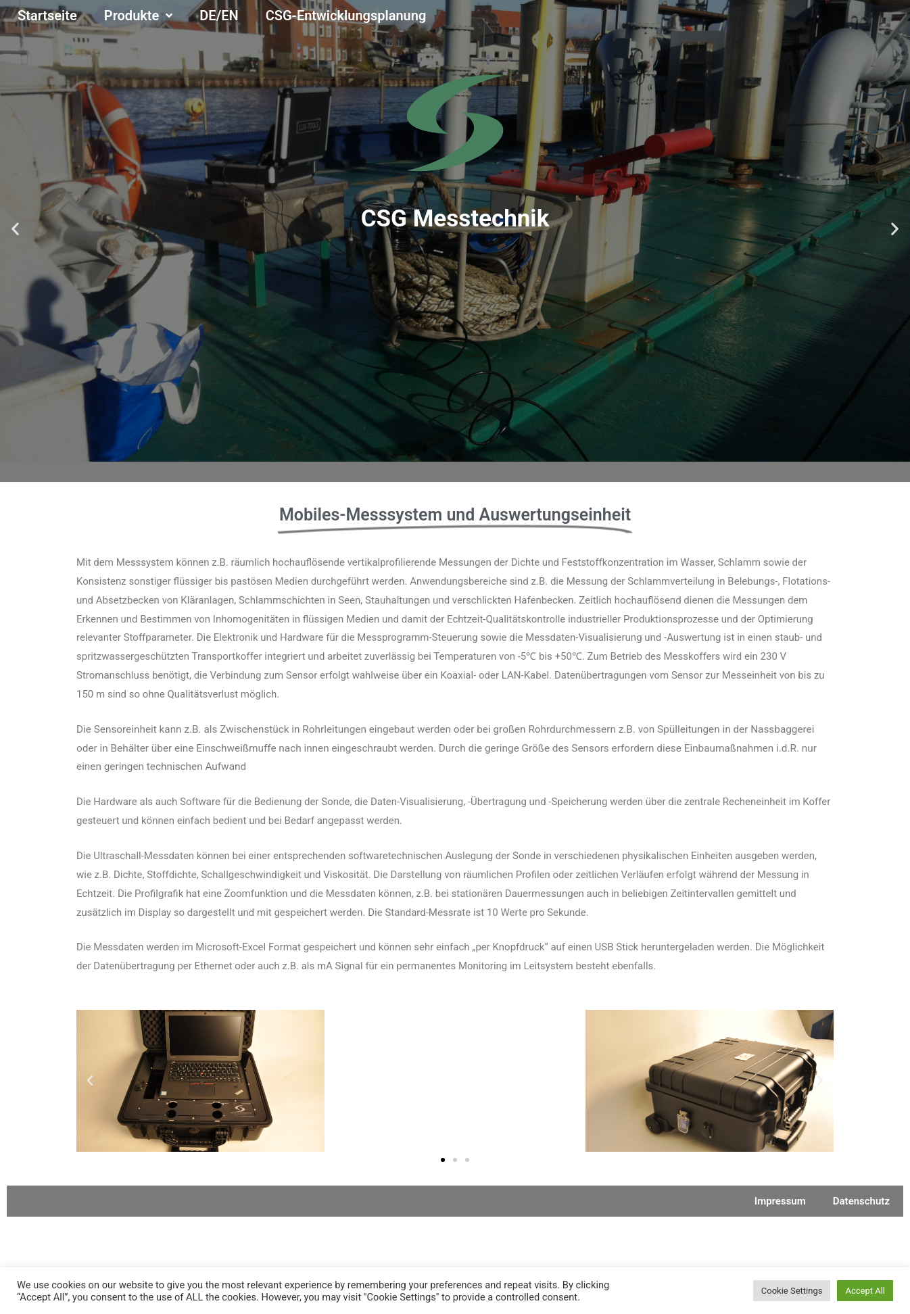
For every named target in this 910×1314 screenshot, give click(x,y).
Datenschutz (861, 1201)
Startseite (47, 15)
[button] (425, 449)
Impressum (780, 1201)
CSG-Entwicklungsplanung (346, 15)
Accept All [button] (865, 1291)
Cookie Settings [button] (792, 1291)
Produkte (138, 15)
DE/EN (218, 15)
